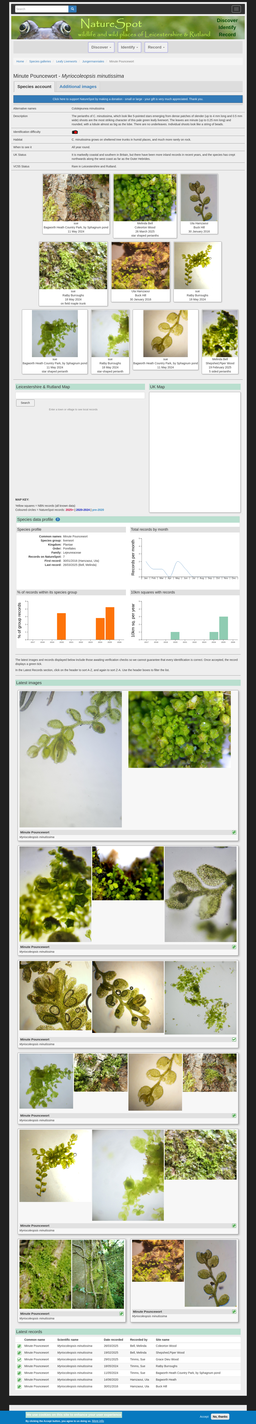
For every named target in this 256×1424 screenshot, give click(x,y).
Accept (204, 1416)
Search (25, 402)
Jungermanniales (93, 61)
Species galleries (40, 61)
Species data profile (35, 519)
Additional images (78, 86)
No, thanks (220, 1416)
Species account (34, 86)
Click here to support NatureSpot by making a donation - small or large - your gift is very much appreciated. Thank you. (128, 99)
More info (98, 1421)
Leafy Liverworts (66, 61)
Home (20, 61)
